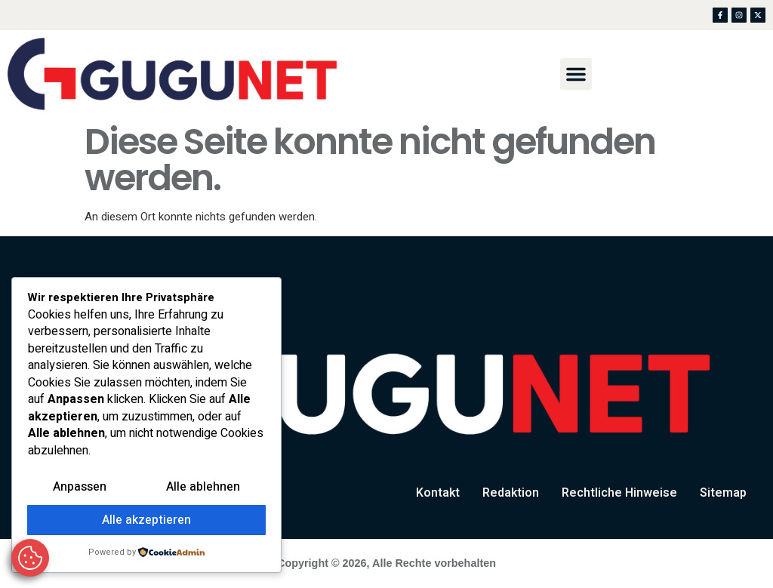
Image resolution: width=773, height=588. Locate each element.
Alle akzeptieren (146, 520)
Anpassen (79, 487)
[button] (576, 74)
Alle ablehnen (203, 487)
